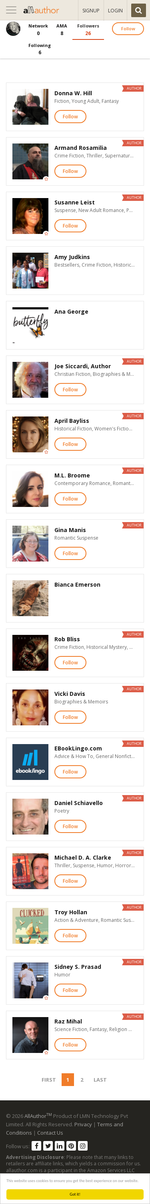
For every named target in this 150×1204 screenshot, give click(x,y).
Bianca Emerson (77, 584)
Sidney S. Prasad (77, 966)
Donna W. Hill (73, 93)
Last (100, 1079)
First (49, 1079)
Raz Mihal (68, 1021)
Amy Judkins (72, 257)
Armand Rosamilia (80, 147)
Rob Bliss (67, 639)
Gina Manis (70, 530)
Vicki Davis (69, 693)
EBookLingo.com (78, 748)
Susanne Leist (74, 202)
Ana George (71, 311)
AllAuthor (38, 1116)
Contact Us (50, 1132)
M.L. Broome (72, 475)
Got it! (75, 1194)
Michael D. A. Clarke (82, 857)
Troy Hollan (70, 912)
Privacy (83, 1124)
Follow (128, 28)
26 (88, 29)
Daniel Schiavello (78, 803)
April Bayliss (71, 420)
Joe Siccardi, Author (82, 366)
